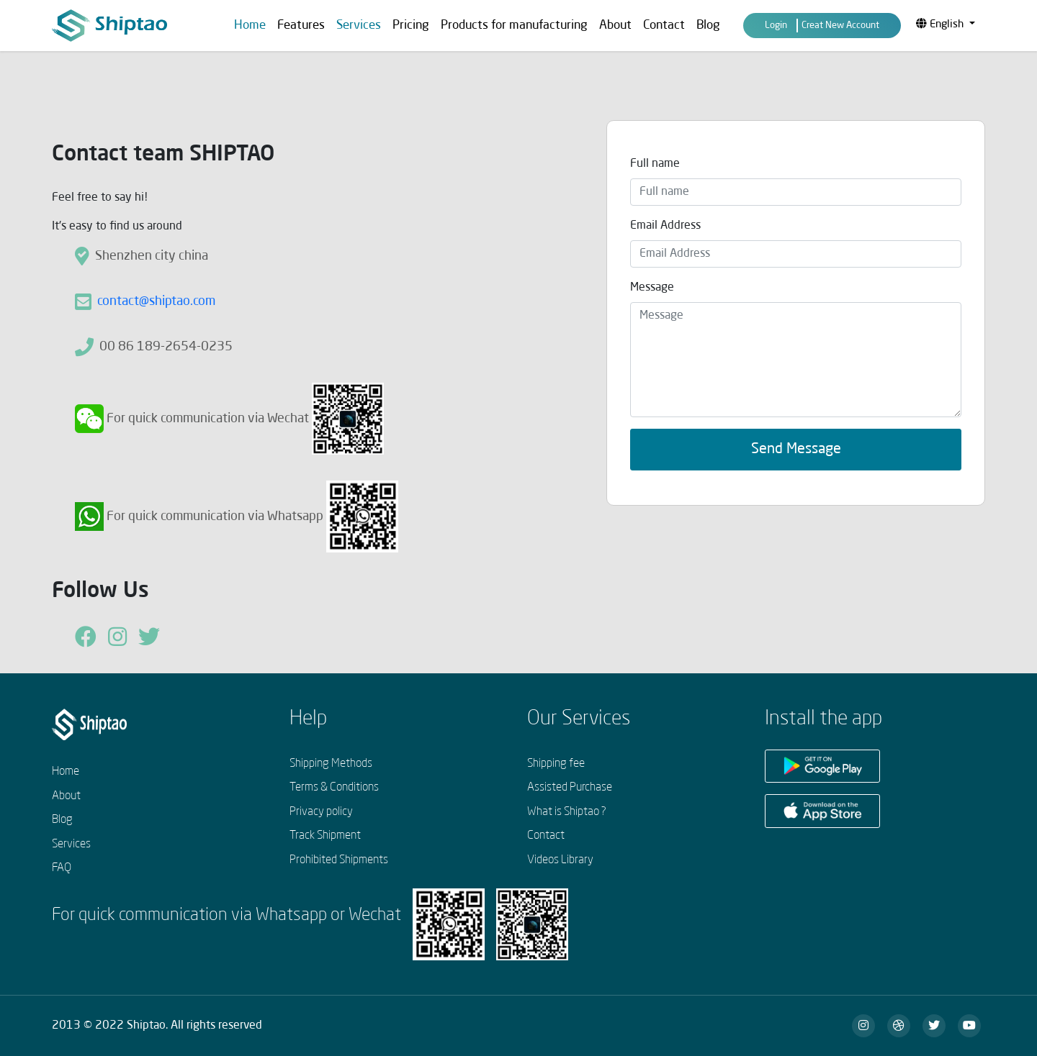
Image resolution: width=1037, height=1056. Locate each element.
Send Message (796, 449)
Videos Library (560, 860)
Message (652, 287)
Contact (664, 25)
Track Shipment (325, 836)
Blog (708, 25)
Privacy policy (321, 812)
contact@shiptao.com (156, 301)
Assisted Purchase (569, 787)
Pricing (410, 25)
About (615, 25)
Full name (655, 164)
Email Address (665, 226)
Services (71, 844)
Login (776, 25)
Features (301, 25)
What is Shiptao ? (566, 812)
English (941, 24)
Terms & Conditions (334, 787)
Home (250, 25)
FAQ (61, 868)
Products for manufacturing (514, 25)
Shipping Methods (330, 764)
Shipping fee (556, 764)
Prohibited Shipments (338, 860)
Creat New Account (840, 25)
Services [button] (358, 25)
